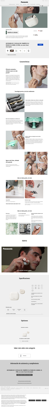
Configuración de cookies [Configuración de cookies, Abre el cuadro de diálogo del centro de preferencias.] (32, 400)
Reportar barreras (12, 388)
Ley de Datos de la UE (17, 388)
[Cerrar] (48, 400)
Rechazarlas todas (38, 400)
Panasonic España (3, 0)
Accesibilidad (8, 388)
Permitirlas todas (44, 400)
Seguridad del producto (3, 388)
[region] (24, 400)
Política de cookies (23, 403)
